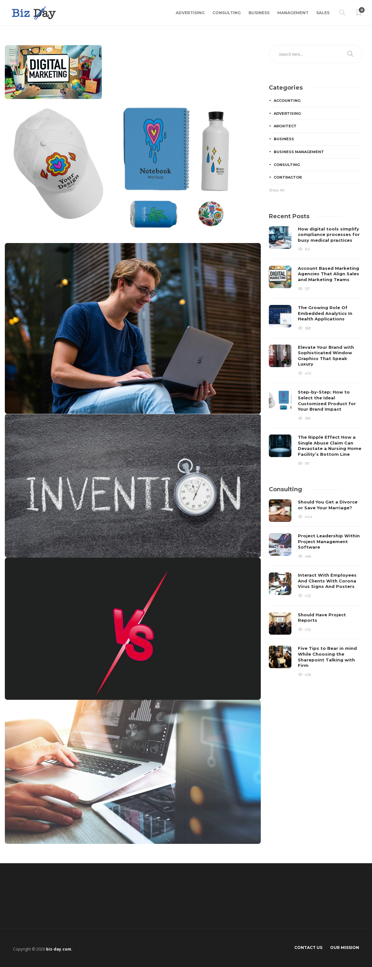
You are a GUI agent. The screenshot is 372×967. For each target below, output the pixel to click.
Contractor (288, 177)
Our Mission (344, 947)
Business (259, 12)
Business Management (299, 152)
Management (292, 12)
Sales (322, 12)
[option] (315, 346)
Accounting (287, 100)
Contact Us (308, 947)
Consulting (226, 12)
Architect (285, 126)
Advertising (190, 12)
